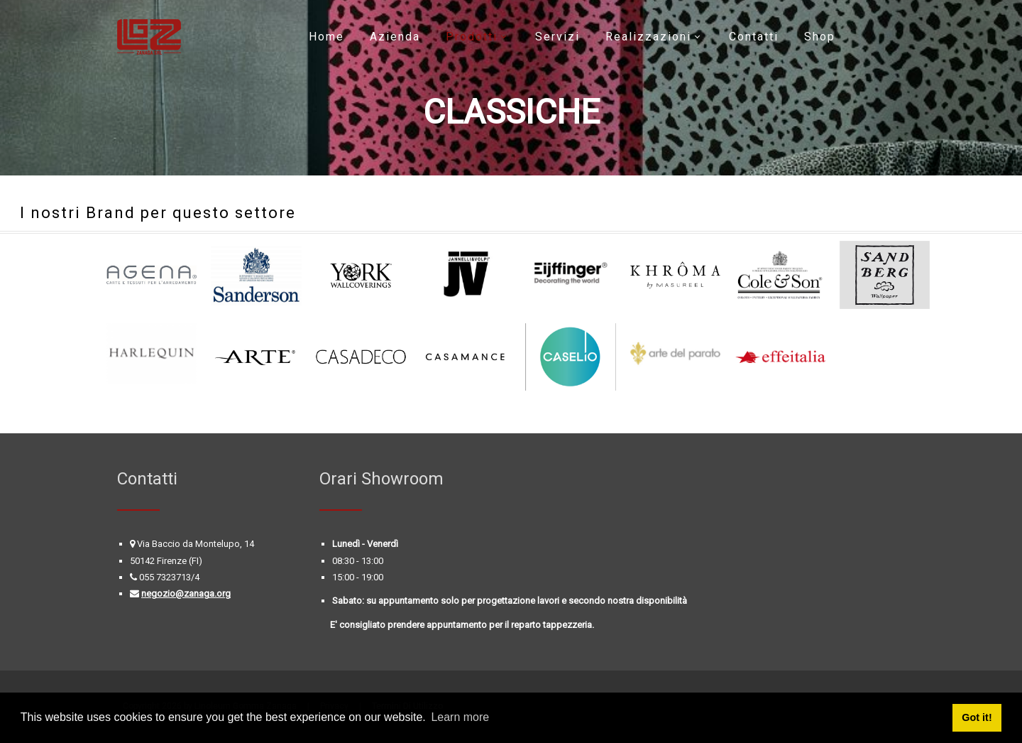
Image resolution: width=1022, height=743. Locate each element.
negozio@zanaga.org (186, 593)
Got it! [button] (976, 717)
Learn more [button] (460, 717)
